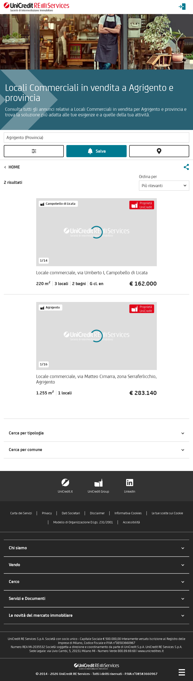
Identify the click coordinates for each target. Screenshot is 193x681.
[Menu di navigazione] (181, 672)
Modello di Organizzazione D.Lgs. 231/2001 (83, 522)
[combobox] (164, 186)
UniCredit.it (65, 491)
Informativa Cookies (128, 513)
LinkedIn (129, 491)
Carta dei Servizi (21, 513)
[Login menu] (182, 7)
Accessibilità (131, 522)
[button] (186, 167)
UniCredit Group (98, 491)
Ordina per (148, 176)
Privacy (47, 513)
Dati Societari (71, 513)
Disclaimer (97, 513)
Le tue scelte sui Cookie (167, 513)
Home (14, 166)
